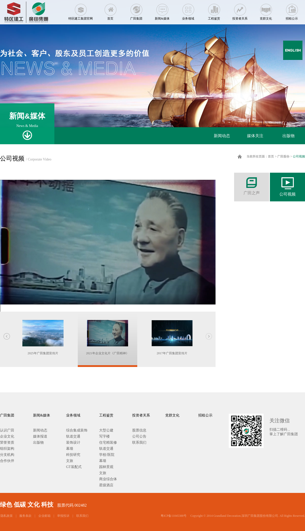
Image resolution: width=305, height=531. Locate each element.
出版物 (288, 136)
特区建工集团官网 (80, 10)
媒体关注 (255, 136)
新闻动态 (222, 136)
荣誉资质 (7, 442)
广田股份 (283, 156)
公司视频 (299, 156)
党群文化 (266, 10)
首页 (110, 10)
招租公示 (291, 10)
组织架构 (7, 448)
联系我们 (139, 442)
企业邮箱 (44, 516)
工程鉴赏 (214, 10)
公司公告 (139, 436)
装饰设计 (73, 442)
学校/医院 (106, 455)
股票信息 (139, 430)
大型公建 (106, 430)
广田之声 (251, 184)
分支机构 (7, 455)
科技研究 (73, 455)
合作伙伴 (7, 461)
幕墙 (69, 448)
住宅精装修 (108, 442)
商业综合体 (108, 479)
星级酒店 (106, 485)
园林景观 (106, 467)
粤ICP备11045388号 (174, 516)
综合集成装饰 (76, 430)
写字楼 (104, 436)
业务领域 (188, 10)
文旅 (69, 461)
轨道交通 (73, 436)
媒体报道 (40, 436)
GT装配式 (74, 467)
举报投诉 (63, 516)
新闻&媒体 (162, 10)
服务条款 (25, 516)
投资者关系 (240, 10)
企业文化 (7, 436)
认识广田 (7, 430)
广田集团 (136, 10)
